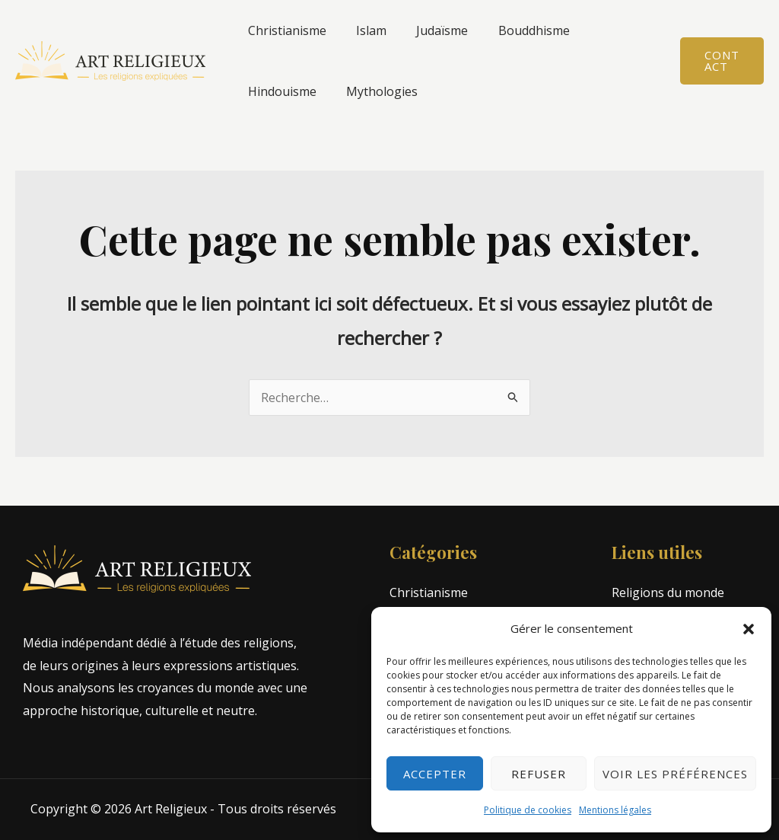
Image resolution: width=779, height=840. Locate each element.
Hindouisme (608, 30)
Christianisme (284, 30)
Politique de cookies (527, 809)
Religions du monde (668, 592)
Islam (363, 30)
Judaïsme (428, 30)
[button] (748, 629)
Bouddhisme (514, 30)
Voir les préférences (675, 773)
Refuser (538, 773)
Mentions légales (615, 809)
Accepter (434, 773)
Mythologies (280, 91)
